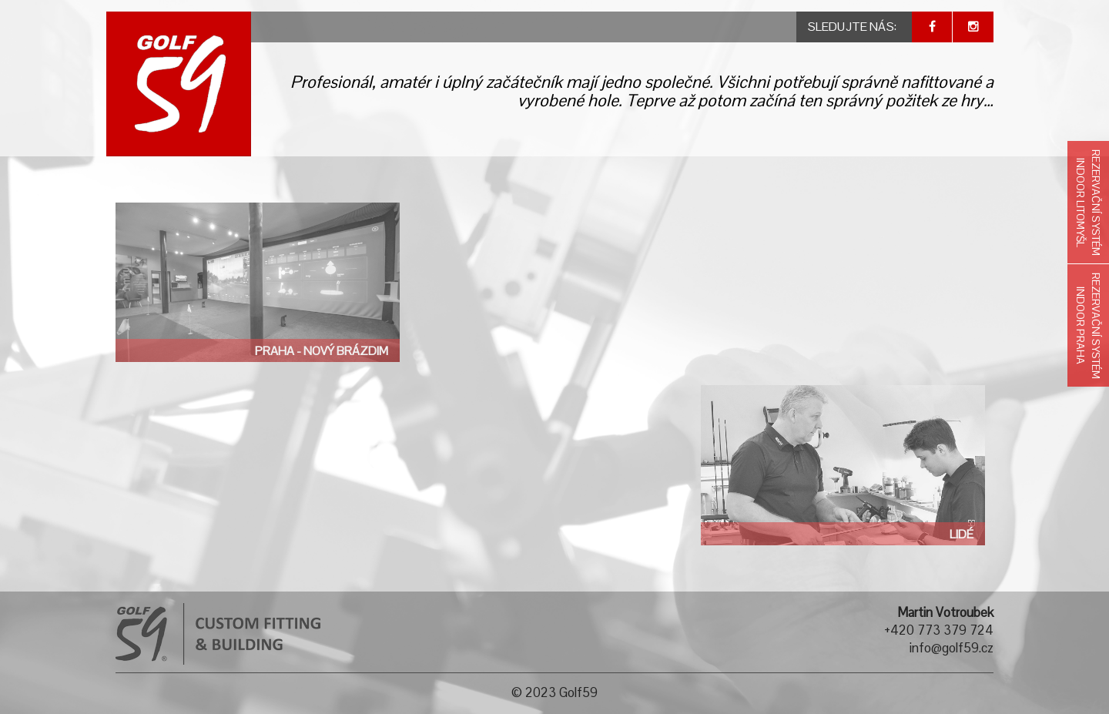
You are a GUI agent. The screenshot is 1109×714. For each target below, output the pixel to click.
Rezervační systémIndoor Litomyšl (1088, 202)
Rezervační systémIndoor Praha (1088, 326)
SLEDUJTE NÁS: (852, 26)
